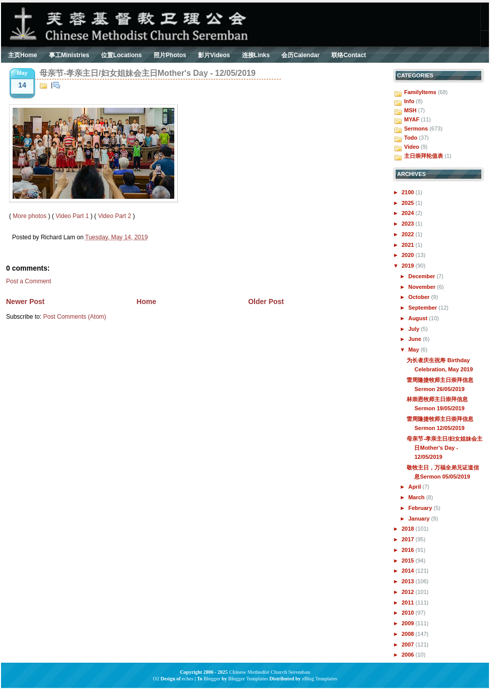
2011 (409, 602)
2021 (409, 245)
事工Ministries (69, 55)
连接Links (256, 55)
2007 (409, 644)
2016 (409, 550)
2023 (409, 224)
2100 (409, 192)
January (419, 518)
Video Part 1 (72, 216)
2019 (409, 266)
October (419, 297)
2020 (409, 255)
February (420, 508)
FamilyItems (420, 92)
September (423, 308)
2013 (409, 581)
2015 (409, 560)
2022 (409, 234)
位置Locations (121, 55)
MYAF (411, 119)
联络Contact (348, 55)
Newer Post (25, 301)
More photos (29, 216)
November (422, 287)
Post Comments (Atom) (74, 316)
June (415, 339)
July (414, 329)
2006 (409, 655)
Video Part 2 (114, 216)
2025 (409, 203)
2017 (409, 539)
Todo (410, 138)
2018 (409, 529)
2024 (409, 213)
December (422, 276)
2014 (409, 571)
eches (187, 678)
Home (146, 301)
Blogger (212, 678)
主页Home (22, 55)
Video (411, 147)
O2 (156, 678)
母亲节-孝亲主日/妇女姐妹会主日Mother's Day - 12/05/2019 (147, 73)
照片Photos (170, 55)
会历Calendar (300, 55)
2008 (409, 634)
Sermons (416, 128)
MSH (410, 110)
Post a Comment (28, 281)
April (415, 487)
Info (409, 101)
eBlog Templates (319, 678)
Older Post (266, 301)
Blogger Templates (248, 678)
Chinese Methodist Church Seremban (269, 672)
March (417, 497)
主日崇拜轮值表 (423, 156)
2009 (409, 623)
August (418, 318)
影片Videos (214, 55)
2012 (409, 592)
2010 (409, 613)
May (414, 350)
